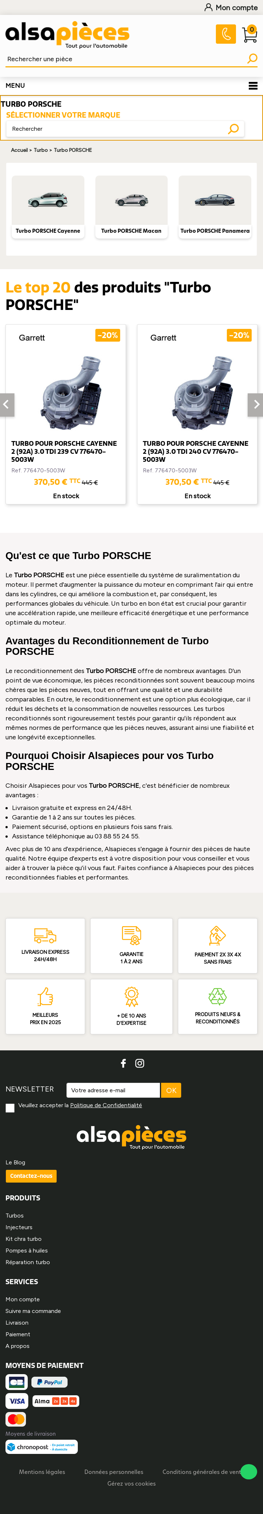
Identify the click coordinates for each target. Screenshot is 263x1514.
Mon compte (231, 7)
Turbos (14, 1215)
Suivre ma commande (33, 1310)
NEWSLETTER (29, 1089)
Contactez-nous (31, 1175)
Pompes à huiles (26, 1250)
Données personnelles (113, 1472)
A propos (17, 1345)
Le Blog (15, 1162)
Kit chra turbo (23, 1238)
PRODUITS (22, 1197)
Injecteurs (19, 1227)
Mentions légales (42, 1472)
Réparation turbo (27, 1262)
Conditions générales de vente (203, 1472)
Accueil (19, 150)
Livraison (16, 1322)
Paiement (17, 1334)
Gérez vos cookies (131, 1484)
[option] (66, 414)
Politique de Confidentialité (106, 1105)
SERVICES (21, 1281)
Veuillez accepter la (80, 1105)
